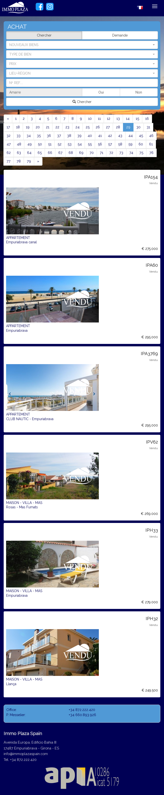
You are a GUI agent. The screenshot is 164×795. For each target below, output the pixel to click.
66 (50, 153)
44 (130, 135)
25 (88, 127)
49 (29, 144)
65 (40, 153)
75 (141, 153)
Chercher (44, 35)
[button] (82, 54)
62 (9, 153)
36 (49, 135)
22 (57, 127)
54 (80, 144)
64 (29, 153)
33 (18, 135)
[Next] (38, 161)
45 (141, 135)
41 (100, 135)
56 (100, 144)
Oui (101, 92)
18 (18, 127)
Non (138, 92)
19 (28, 127)
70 (92, 153)
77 (8, 161)
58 (120, 144)
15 (137, 118)
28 (118, 127)
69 (81, 153)
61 (151, 144)
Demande (120, 35)
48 (19, 144)
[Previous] (8, 118)
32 (8, 135)
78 (19, 161)
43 (120, 135)
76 (151, 153)
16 (147, 118)
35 (39, 135)
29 (129, 126)
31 (148, 127)
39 (79, 135)
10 (90, 118)
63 (19, 153)
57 (110, 144)
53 (70, 144)
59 (130, 144)
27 (108, 127)
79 (29, 161)
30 (138, 127)
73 (121, 153)
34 (29, 135)
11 (99, 118)
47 (9, 144)
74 (131, 153)
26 (98, 127)
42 (110, 135)
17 (8, 127)
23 (67, 127)
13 (118, 118)
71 (101, 153)
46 (151, 135)
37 (59, 135)
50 (40, 144)
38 (69, 135)
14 (128, 118)
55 (90, 144)
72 (111, 153)
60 (141, 144)
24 (77, 127)
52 (60, 144)
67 (60, 153)
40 (90, 135)
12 (108, 118)
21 (47, 127)
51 (49, 144)
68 (71, 153)
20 (38, 127)
